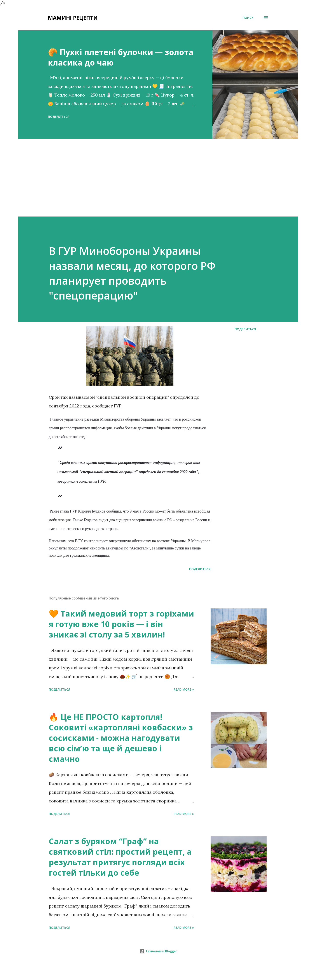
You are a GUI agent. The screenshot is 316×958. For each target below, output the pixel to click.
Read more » (184, 689)
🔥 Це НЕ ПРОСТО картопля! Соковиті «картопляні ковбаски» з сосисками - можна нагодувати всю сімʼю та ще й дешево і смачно (121, 738)
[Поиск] (248, 17)
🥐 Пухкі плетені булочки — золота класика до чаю (120, 57)
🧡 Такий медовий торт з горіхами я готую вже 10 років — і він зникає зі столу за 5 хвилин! (121, 624)
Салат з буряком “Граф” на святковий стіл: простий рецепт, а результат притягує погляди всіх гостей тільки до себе (120, 857)
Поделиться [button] (58, 116)
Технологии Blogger (158, 951)
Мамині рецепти (73, 17)
